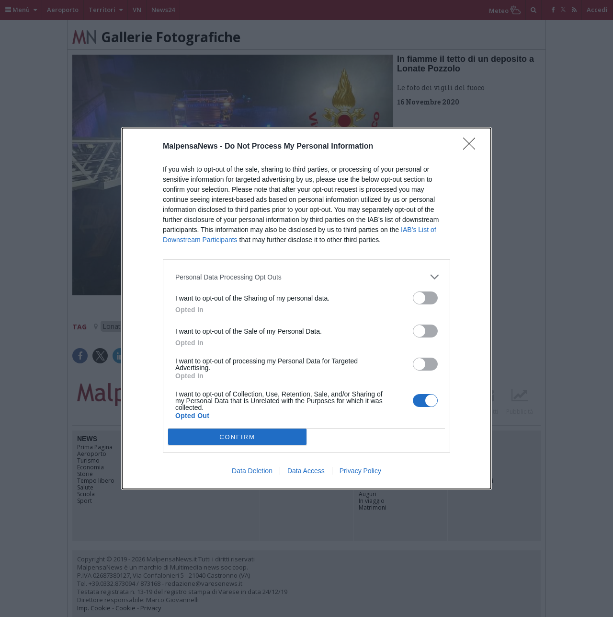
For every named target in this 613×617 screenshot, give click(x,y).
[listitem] (306, 277)
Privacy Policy (360, 471)
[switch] (425, 297)
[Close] (472, 147)
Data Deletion (252, 471)
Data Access (306, 471)
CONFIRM (237, 437)
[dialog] (306, 308)
